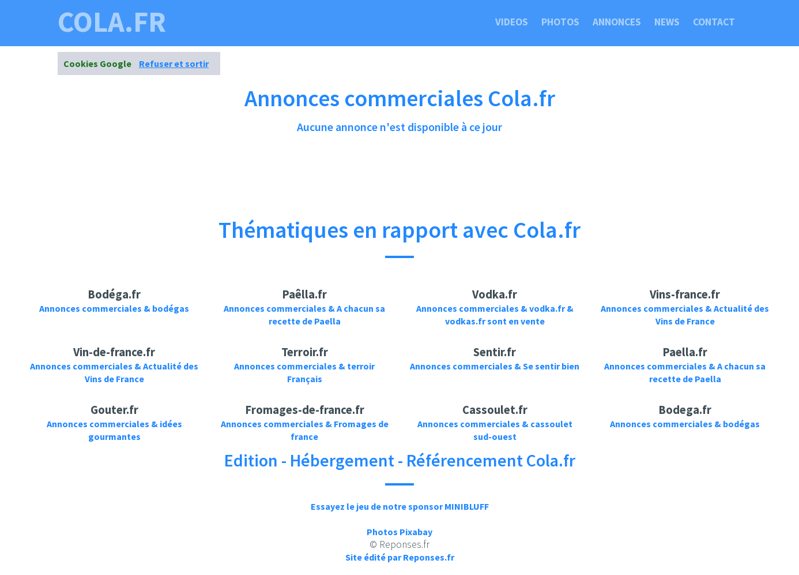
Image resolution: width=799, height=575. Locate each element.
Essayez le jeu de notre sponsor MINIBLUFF (400, 506)
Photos (560, 22)
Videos (511, 22)
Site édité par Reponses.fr (399, 557)
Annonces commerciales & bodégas (114, 308)
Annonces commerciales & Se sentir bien (494, 366)
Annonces (617, 22)
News (667, 22)
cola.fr (112, 22)
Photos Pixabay (399, 531)
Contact (714, 22)
